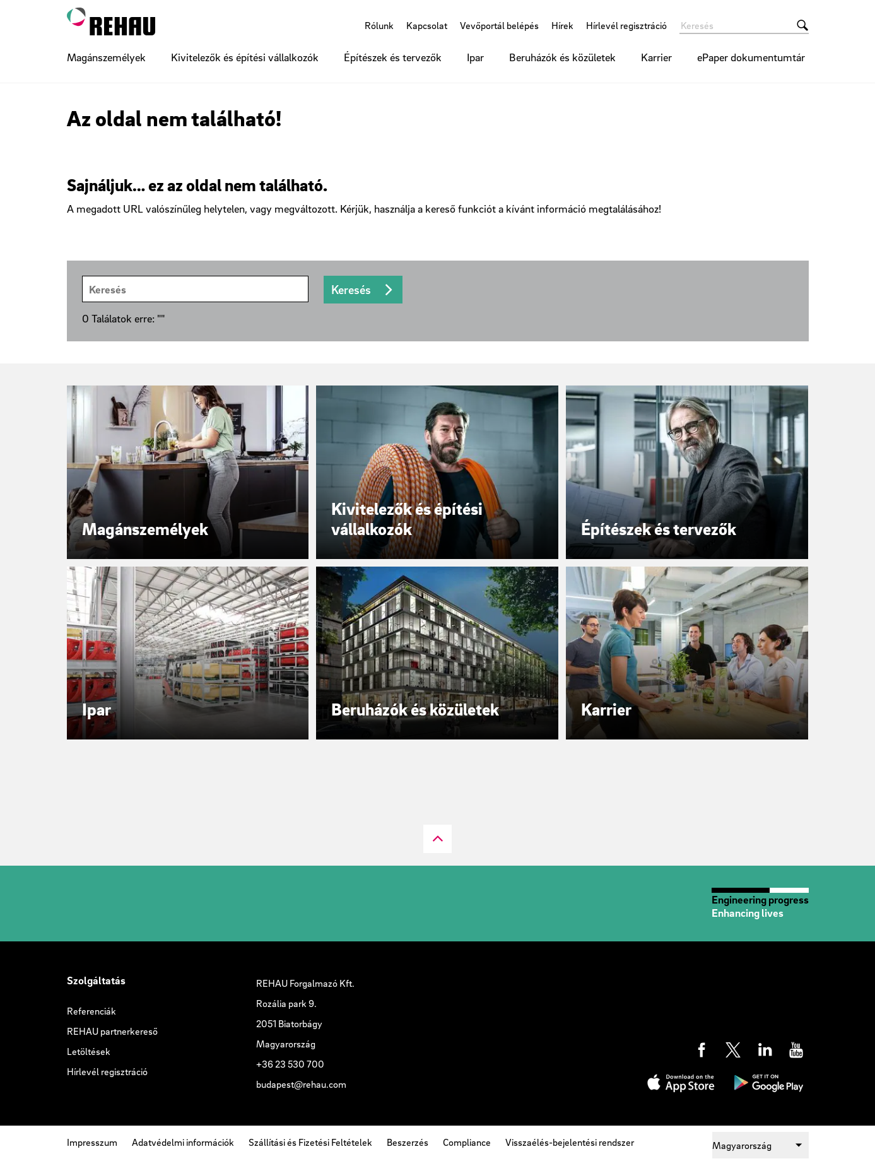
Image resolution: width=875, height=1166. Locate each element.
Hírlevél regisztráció (626, 25)
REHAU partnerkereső (112, 1031)
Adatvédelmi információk (183, 1142)
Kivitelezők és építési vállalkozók (245, 57)
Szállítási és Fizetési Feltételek (310, 1142)
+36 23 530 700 (290, 1063)
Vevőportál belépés (499, 25)
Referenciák (91, 1010)
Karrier (656, 57)
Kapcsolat (426, 25)
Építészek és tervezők (393, 57)
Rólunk (379, 25)
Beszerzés (407, 1142)
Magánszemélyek (106, 57)
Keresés (351, 289)
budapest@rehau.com (301, 1084)
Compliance (467, 1142)
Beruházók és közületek (562, 57)
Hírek (562, 25)
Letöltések (88, 1051)
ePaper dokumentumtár (751, 57)
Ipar (475, 57)
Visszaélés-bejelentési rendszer (569, 1142)
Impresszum (92, 1142)
